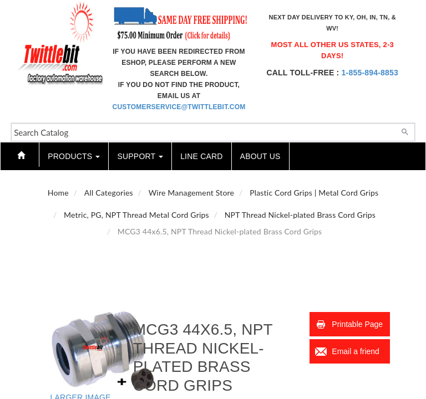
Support (140, 156)
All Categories (108, 192)
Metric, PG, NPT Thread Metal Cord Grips (136, 214)
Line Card (201, 156)
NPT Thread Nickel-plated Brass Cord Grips (300, 214)
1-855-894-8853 (370, 72)
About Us (260, 156)
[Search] (405, 130)
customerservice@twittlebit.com (179, 107)
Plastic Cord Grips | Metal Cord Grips (314, 192)
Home (58, 192)
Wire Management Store (192, 192)
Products (74, 156)
